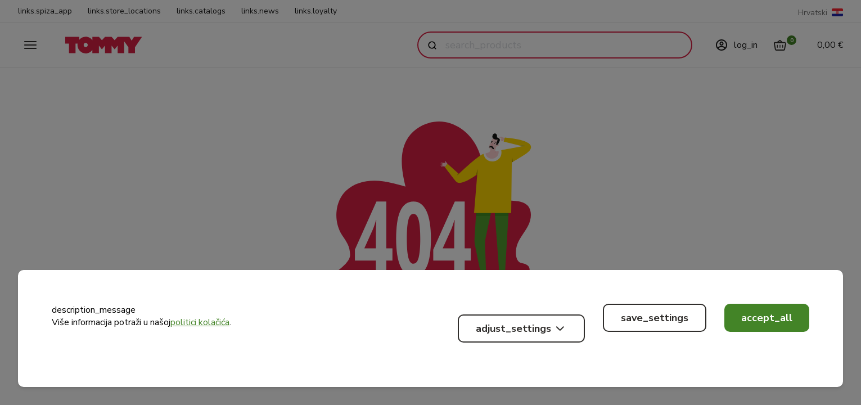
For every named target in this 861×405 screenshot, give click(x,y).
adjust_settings (521, 328)
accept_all (766, 318)
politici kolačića (199, 322)
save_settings (654, 318)
